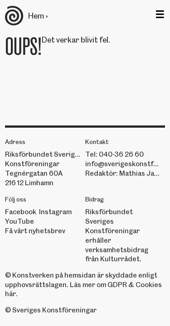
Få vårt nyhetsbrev (35, 231)
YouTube (19, 221)
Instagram (55, 212)
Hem (36, 15)
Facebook (20, 212)
